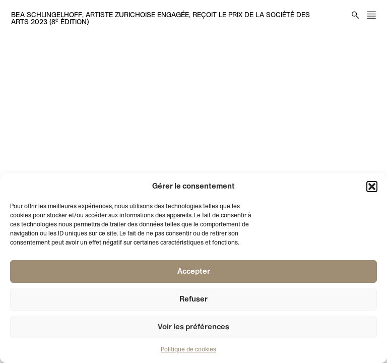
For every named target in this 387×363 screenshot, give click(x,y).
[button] (372, 187)
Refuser (193, 299)
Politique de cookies (188, 349)
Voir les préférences (193, 327)
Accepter (193, 271)
